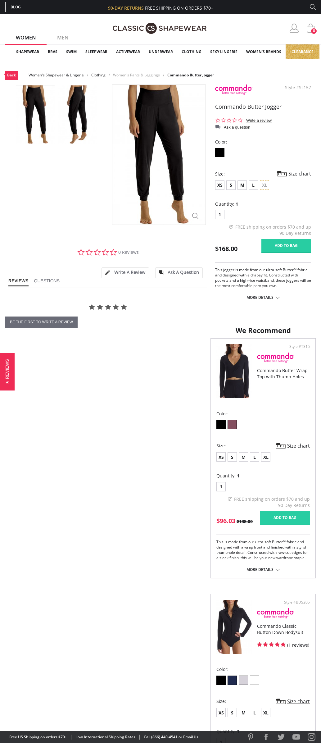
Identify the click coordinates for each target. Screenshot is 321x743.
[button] (7, 371)
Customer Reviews (213, 641)
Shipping (120, 661)
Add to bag (286, 245)
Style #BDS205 (295, 356)
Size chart (299, 173)
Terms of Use (54, 715)
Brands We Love (210, 651)
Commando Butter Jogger (190, 75)
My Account (124, 641)
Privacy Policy (208, 671)
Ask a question (237, 127)
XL (60, 467)
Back (11, 75)
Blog (16, 7)
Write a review (259, 120)
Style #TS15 (141, 356)
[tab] (125, 272)
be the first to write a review (41, 322)
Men (63, 37)
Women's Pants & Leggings (136, 75)
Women (26, 37)
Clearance (303, 51)
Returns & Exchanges (135, 671)
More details (260, 297)
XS (220, 185)
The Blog (202, 661)
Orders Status (127, 651)
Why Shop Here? (210, 631)
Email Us (190, 737)
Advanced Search (130, 631)
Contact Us (123, 681)
